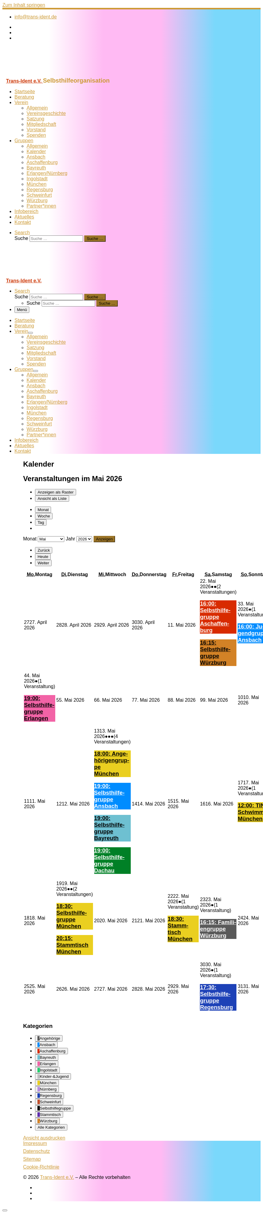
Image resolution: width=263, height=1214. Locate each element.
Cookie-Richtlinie (41, 1167)
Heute (42, 556)
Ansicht (44, 1137)
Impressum (35, 1143)
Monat (43, 509)
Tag (40, 522)
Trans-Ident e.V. (57, 1177)
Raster (55, 492)
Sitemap (32, 1159)
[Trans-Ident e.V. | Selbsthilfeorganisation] (40, 74)
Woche (43, 516)
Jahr (70, 538)
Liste (51, 498)
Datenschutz (36, 1151)
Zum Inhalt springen (23, 5)
